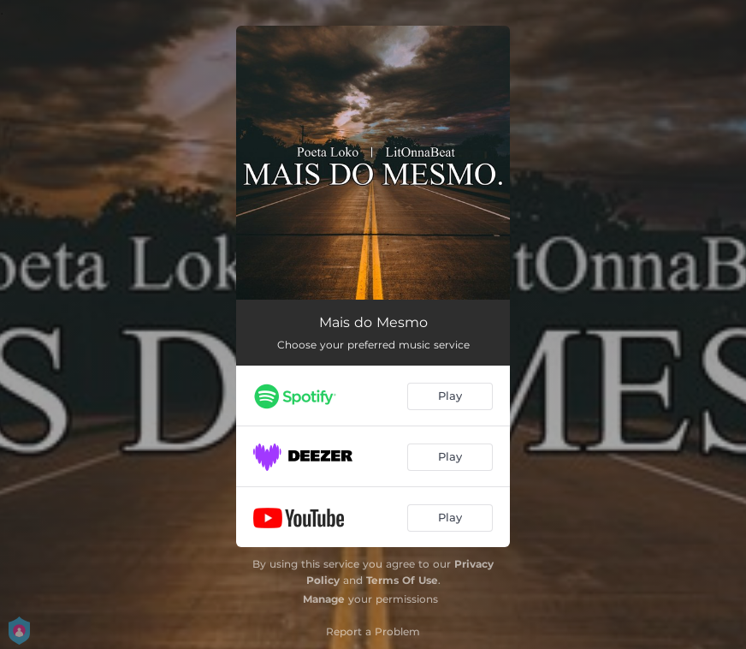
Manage (324, 598)
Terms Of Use (402, 580)
